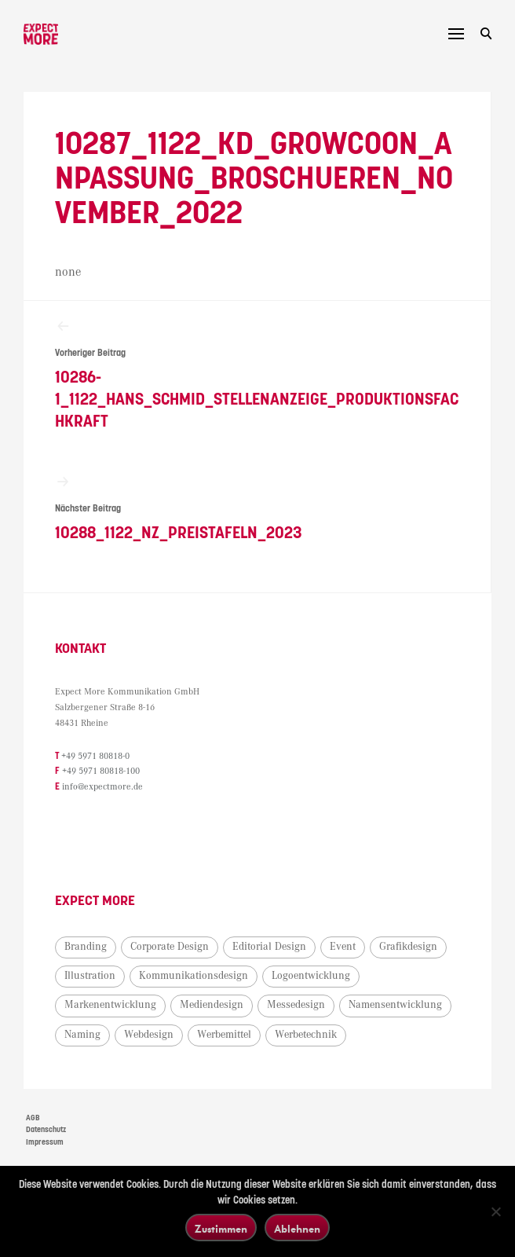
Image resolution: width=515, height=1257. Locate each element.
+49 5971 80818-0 (95, 756)
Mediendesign (211, 1004)
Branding (85, 946)
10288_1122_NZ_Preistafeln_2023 (257, 508)
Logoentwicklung (311, 975)
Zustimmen (221, 1228)
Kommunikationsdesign (193, 975)
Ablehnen (297, 1228)
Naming (82, 1034)
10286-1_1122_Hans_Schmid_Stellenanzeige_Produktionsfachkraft (257, 374)
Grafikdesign (408, 946)
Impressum (45, 1142)
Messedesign (296, 1004)
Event (343, 946)
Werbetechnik (306, 1034)
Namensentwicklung (395, 1004)
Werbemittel (224, 1034)
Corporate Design (169, 946)
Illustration (89, 975)
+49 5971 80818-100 (101, 771)
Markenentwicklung (110, 1004)
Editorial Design (269, 946)
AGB (33, 1118)
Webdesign (148, 1034)
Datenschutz (46, 1130)
